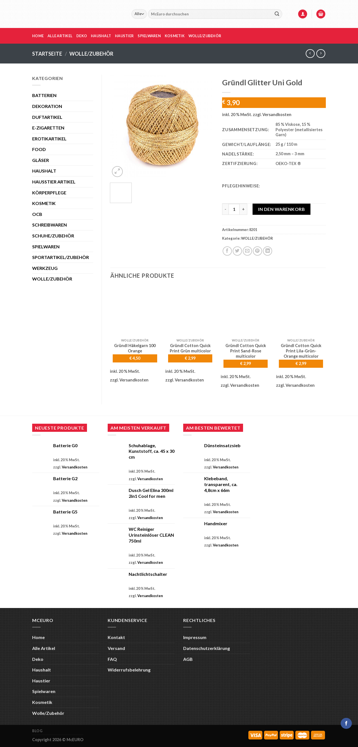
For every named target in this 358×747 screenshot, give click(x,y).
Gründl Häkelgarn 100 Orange (135, 348)
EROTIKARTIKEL (49, 138)
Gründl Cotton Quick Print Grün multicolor (190, 348)
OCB (37, 214)
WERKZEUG (45, 268)
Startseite (47, 54)
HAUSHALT (44, 170)
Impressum (194, 637)
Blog (37, 731)
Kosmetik (175, 36)
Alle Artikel (60, 36)
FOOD (39, 149)
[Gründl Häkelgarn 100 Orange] (135, 311)
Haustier (124, 36)
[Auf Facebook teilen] (227, 251)
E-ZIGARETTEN (48, 127)
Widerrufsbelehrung (129, 669)
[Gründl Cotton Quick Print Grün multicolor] (190, 311)
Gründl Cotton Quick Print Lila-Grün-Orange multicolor (301, 350)
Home (38, 36)
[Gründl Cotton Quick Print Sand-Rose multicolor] (245, 311)
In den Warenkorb (281, 209)
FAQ (112, 659)
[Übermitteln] (277, 14)
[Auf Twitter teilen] (237, 251)
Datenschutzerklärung (206, 648)
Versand (116, 648)
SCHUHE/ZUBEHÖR (53, 235)
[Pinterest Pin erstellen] (257, 251)
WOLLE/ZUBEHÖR (91, 54)
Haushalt (101, 36)
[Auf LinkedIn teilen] (267, 251)
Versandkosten (276, 114)
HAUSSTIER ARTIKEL (54, 181)
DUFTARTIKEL (47, 117)
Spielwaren (149, 36)
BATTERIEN (44, 95)
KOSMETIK (44, 203)
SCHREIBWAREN (49, 224)
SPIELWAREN (46, 246)
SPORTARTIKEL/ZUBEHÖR (60, 257)
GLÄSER (40, 160)
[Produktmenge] (234, 209)
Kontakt (116, 637)
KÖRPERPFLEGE (49, 192)
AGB (188, 659)
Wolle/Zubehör (205, 36)
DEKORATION (47, 106)
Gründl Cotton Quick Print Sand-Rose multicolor (245, 350)
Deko (81, 36)
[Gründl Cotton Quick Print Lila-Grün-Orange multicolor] (301, 311)
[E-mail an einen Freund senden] (247, 251)
